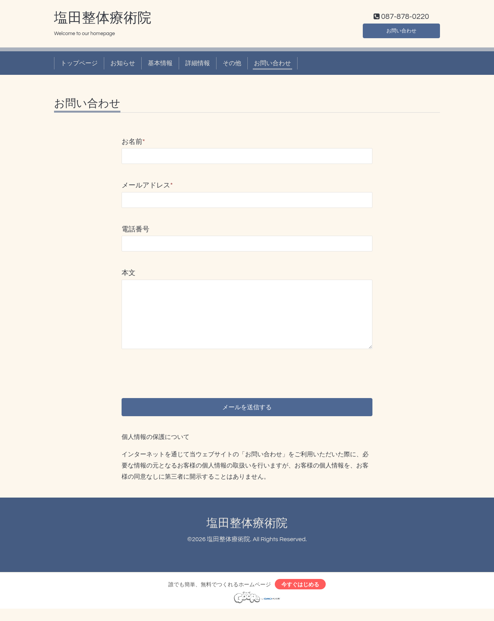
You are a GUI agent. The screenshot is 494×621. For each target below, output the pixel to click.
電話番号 (135, 231)
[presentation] (180, 369)
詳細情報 (197, 65)
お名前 (133, 143)
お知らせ (122, 65)
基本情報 (160, 65)
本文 (128, 274)
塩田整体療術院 (102, 19)
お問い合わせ (401, 31)
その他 (232, 65)
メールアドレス (147, 187)
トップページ (79, 65)
